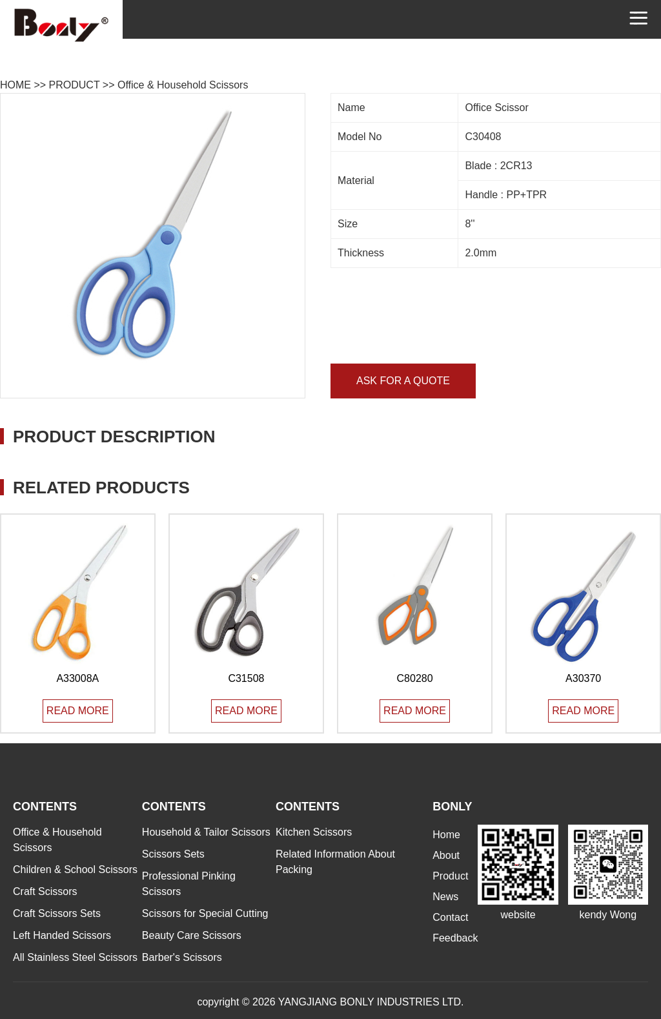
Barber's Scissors (182, 957)
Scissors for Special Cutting (205, 913)
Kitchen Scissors (314, 832)
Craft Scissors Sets (57, 913)
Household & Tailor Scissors (206, 832)
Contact (450, 917)
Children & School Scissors (75, 869)
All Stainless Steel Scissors (75, 957)
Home (446, 834)
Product (450, 875)
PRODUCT (74, 84)
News (445, 896)
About (446, 855)
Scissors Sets (173, 854)
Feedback (455, 937)
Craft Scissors (45, 891)
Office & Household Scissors (182, 84)
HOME (15, 84)
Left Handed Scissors (62, 935)
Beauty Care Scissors (191, 935)
